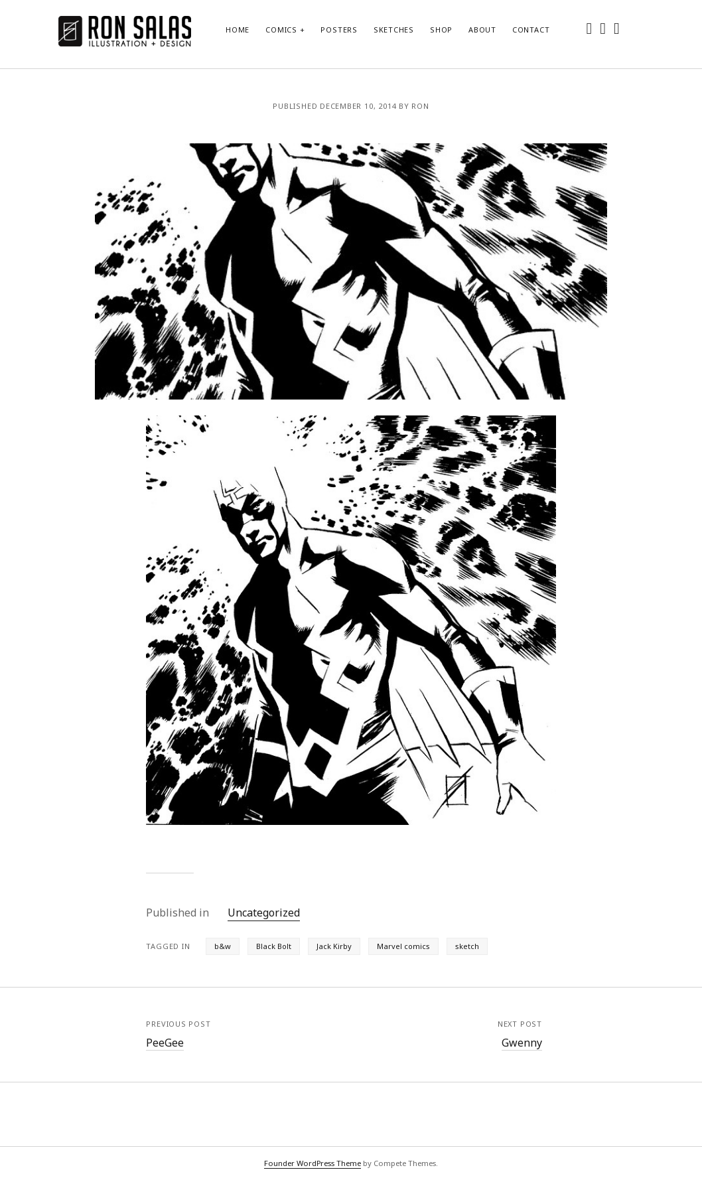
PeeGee (165, 1042)
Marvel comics (403, 946)
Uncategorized (264, 912)
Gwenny (522, 1042)
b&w (222, 946)
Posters (338, 30)
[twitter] (590, 27)
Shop (441, 30)
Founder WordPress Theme (312, 1163)
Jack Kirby (334, 946)
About (482, 30)
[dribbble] (617, 27)
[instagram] (603, 27)
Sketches (394, 30)
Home (237, 30)
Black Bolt (273, 946)
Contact (530, 30)
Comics (281, 30)
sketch (467, 946)
